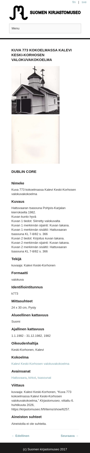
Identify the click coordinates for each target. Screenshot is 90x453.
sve (84, 2)
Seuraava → (69, 436)
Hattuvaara (19, 377)
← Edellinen (20, 436)
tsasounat (44, 377)
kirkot (32, 377)
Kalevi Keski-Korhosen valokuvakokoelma (40, 363)
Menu (16, 28)
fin (74, 2)
